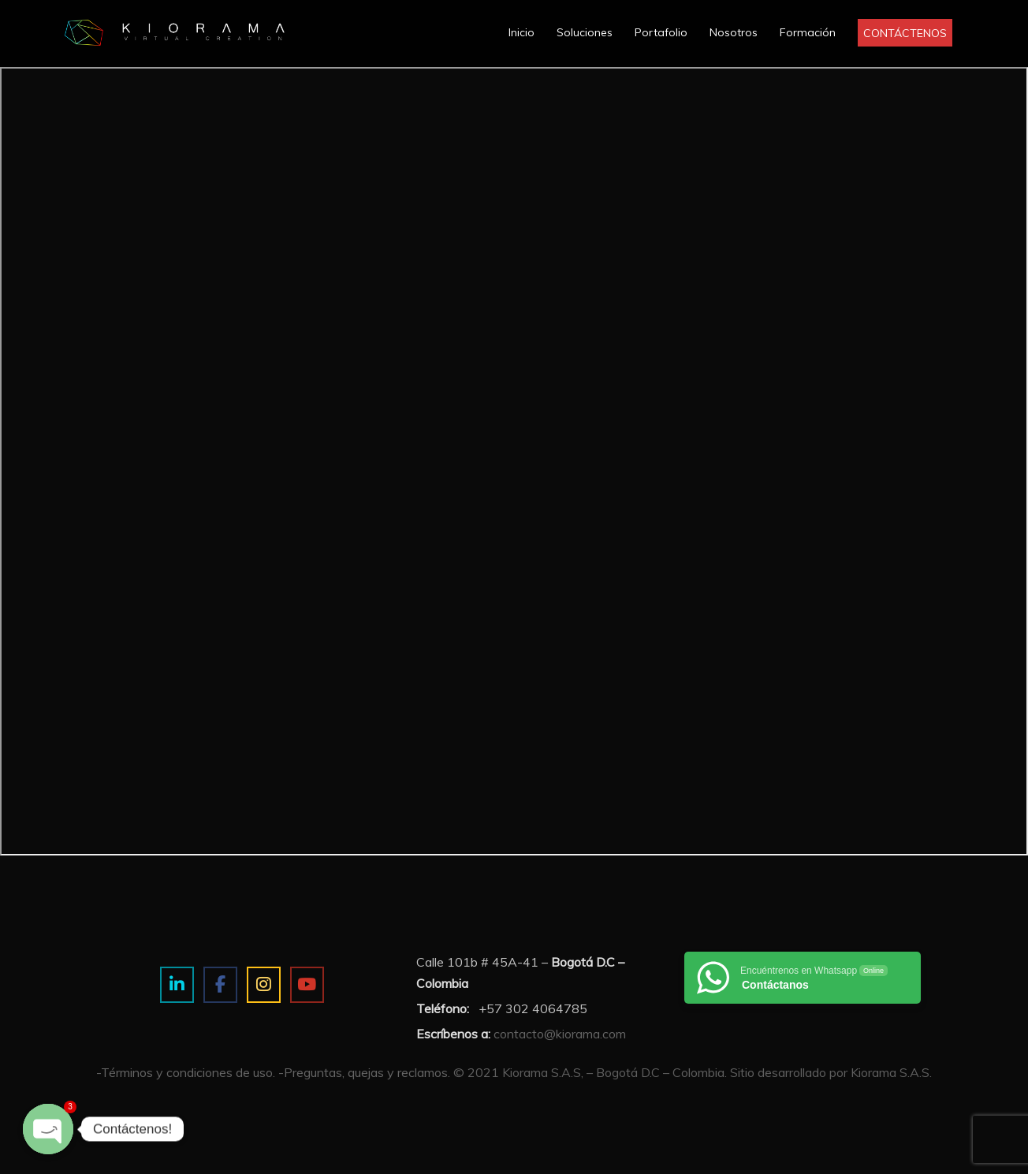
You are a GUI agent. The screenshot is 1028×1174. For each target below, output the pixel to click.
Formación (808, 32)
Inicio (521, 32)
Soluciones (585, 32)
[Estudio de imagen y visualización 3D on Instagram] (264, 985)
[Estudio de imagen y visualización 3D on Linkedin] (177, 985)
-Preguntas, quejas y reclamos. (364, 1072)
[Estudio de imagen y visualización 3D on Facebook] (220, 985)
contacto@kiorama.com (560, 1034)
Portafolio (661, 32)
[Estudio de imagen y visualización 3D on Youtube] (307, 985)
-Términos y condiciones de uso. (185, 1072)
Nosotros (734, 32)
